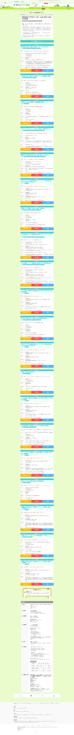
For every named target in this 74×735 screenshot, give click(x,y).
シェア (31, 696)
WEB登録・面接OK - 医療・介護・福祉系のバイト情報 (21, 721)
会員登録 (46, 3)
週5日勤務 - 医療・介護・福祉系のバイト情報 (20, 722)
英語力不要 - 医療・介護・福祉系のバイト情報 (49, 721)
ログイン (50, 3)
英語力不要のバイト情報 (35, 714)
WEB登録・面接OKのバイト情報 (18, 714)
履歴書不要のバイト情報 (49, 714)
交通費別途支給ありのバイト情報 (27, 714)
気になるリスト (18, 7)
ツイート (42, 696)
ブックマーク (54, 696)
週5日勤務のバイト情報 (42, 714)
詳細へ (48, 70)
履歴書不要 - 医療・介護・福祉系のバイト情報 (33, 722)
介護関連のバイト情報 (26, 711)
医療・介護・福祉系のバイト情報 (18, 711)
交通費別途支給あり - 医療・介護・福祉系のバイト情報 (35, 721)
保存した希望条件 (25, 7)
